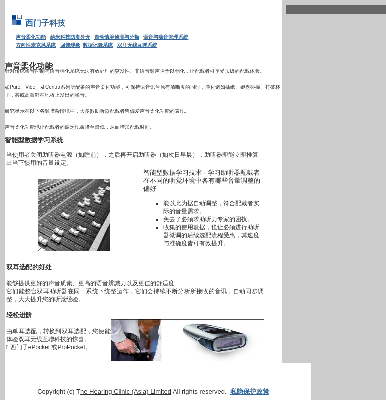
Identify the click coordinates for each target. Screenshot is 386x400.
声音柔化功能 (31, 37)
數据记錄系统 (98, 45)
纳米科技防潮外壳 (70, 37)
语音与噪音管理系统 (165, 37)
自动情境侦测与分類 (116, 37)
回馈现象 (70, 45)
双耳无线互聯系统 (137, 45)
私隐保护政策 (249, 391)
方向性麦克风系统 (36, 45)
